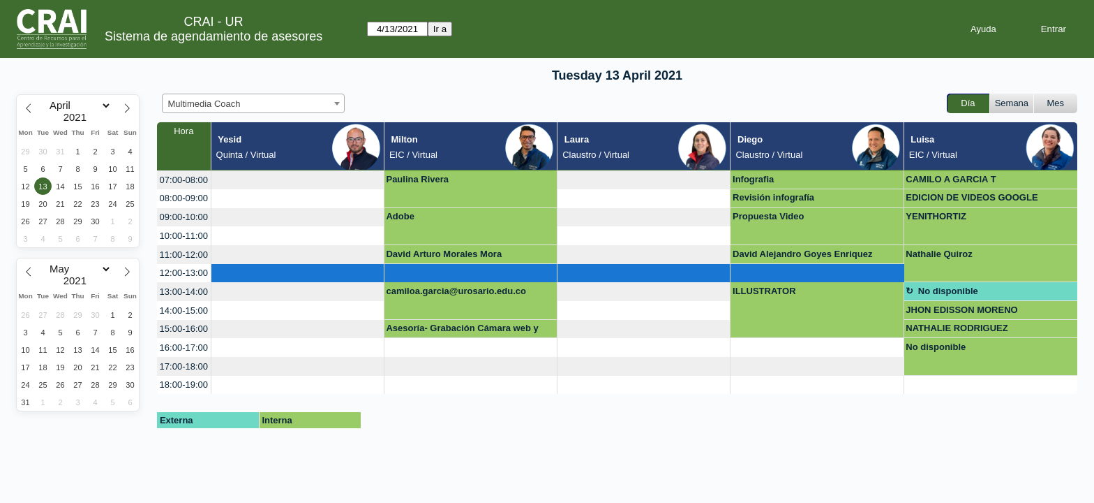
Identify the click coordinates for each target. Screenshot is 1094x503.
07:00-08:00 (184, 180)
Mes (1056, 103)
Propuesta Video (768, 216)
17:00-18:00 (184, 366)
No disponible (948, 291)
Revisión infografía (773, 197)
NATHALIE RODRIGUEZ (956, 328)
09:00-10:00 (184, 217)
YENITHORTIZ (936, 216)
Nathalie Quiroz (939, 254)
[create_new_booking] (297, 179)
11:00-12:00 (184, 254)
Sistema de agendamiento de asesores (213, 36)
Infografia (753, 179)
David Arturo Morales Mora (444, 254)
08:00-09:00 (184, 198)
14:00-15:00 (184, 310)
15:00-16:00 (184, 328)
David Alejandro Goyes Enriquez (802, 254)
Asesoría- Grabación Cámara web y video (462, 330)
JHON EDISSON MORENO (961, 310)
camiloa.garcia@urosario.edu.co (456, 291)
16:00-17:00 (184, 347)
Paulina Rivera (417, 179)
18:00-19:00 (184, 384)
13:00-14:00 (184, 291)
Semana (1011, 103)
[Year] (78, 117)
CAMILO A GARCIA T (951, 179)
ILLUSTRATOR (764, 291)
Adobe (400, 216)
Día (968, 103)
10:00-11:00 (184, 236)
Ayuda (983, 29)
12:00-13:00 (184, 273)
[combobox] (253, 103)
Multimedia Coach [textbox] (204, 104)
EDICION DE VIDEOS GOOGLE (971, 197)
